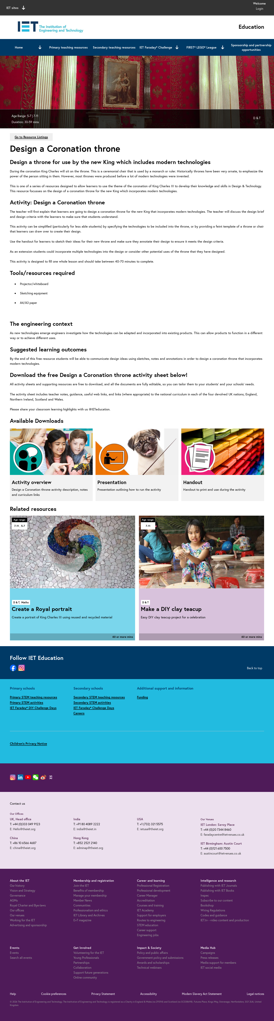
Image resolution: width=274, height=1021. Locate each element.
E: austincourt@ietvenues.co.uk (221, 853)
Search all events (21, 958)
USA (140, 819)
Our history (17, 885)
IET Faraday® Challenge (155, 47)
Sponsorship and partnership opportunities (251, 47)
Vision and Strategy (22, 890)
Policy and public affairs (152, 953)
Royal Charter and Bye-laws (28, 905)
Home (19, 47)
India (76, 819)
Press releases (209, 958)
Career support (146, 930)
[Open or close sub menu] (40, 47)
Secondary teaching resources (114, 47)
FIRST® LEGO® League (201, 47)
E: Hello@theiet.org (22, 829)
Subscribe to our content (217, 900)
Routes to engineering (151, 920)
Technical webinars (149, 967)
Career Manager (147, 895)
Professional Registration (153, 885)
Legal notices (255, 994)
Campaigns (208, 953)
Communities (81, 905)
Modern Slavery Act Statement (202, 994)
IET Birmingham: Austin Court (221, 843)
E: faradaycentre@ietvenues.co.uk (222, 834)
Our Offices (16, 814)
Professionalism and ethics (90, 910)
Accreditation (146, 900)
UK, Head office (20, 819)
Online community (85, 977)
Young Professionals (86, 958)
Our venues (17, 915)
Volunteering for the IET (88, 953)
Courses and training (150, 905)
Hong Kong (80, 838)
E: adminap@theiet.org (88, 848)
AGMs (14, 900)
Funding (142, 697)
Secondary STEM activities (92, 702)
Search (176, 7)
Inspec (205, 895)
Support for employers (151, 915)
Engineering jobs (148, 935)
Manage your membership (90, 895)
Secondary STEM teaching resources (99, 697)
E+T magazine (82, 920)
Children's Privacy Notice (28, 743)
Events (14, 953)
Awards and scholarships (153, 962)
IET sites (15, 8)
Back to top (254, 668)
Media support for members (218, 962)
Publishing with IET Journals (219, 885)
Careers (78, 713)
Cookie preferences (53, 994)
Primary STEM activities (26, 702)
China (14, 838)
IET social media (211, 967)
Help (13, 994)
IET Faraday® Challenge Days (93, 708)
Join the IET (81, 885)
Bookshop (207, 905)
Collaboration (82, 967)
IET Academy (145, 910)
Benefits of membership (88, 890)
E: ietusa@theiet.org (150, 829)
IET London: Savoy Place (218, 825)
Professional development (153, 890)
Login (259, 8)
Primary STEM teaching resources (33, 697)
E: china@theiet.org (23, 848)
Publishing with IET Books (217, 890)
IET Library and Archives (89, 915)
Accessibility (148, 994)
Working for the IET (22, 920)
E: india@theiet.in (84, 829)
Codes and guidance (214, 915)
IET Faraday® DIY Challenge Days (33, 708)
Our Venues (207, 819)
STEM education (147, 925)
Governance (17, 895)
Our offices (17, 910)
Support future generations (90, 972)
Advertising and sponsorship (28, 925)
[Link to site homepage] (49, 27)
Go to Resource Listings (31, 137)
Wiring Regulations (213, 910)
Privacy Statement (103, 994)
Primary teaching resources (68, 47)
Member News (82, 900)
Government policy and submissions (160, 958)
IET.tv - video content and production (225, 920)
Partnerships (81, 962)
